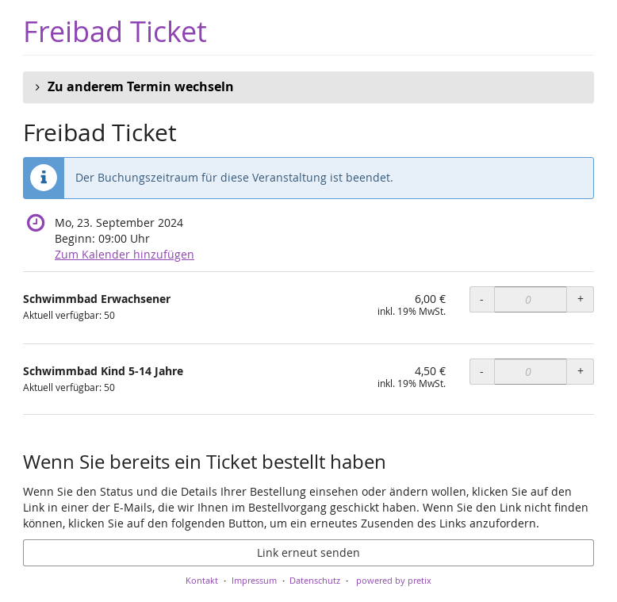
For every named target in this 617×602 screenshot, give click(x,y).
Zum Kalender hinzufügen (124, 254)
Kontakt (202, 580)
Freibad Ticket (115, 31)
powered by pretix (393, 580)
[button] (308, 87)
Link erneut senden (308, 552)
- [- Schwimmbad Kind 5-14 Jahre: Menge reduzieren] (482, 370)
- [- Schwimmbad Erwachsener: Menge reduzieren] (482, 298)
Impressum (254, 580)
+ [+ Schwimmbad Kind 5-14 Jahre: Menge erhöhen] (580, 370)
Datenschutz (314, 580)
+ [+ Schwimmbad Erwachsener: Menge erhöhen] (580, 298)
